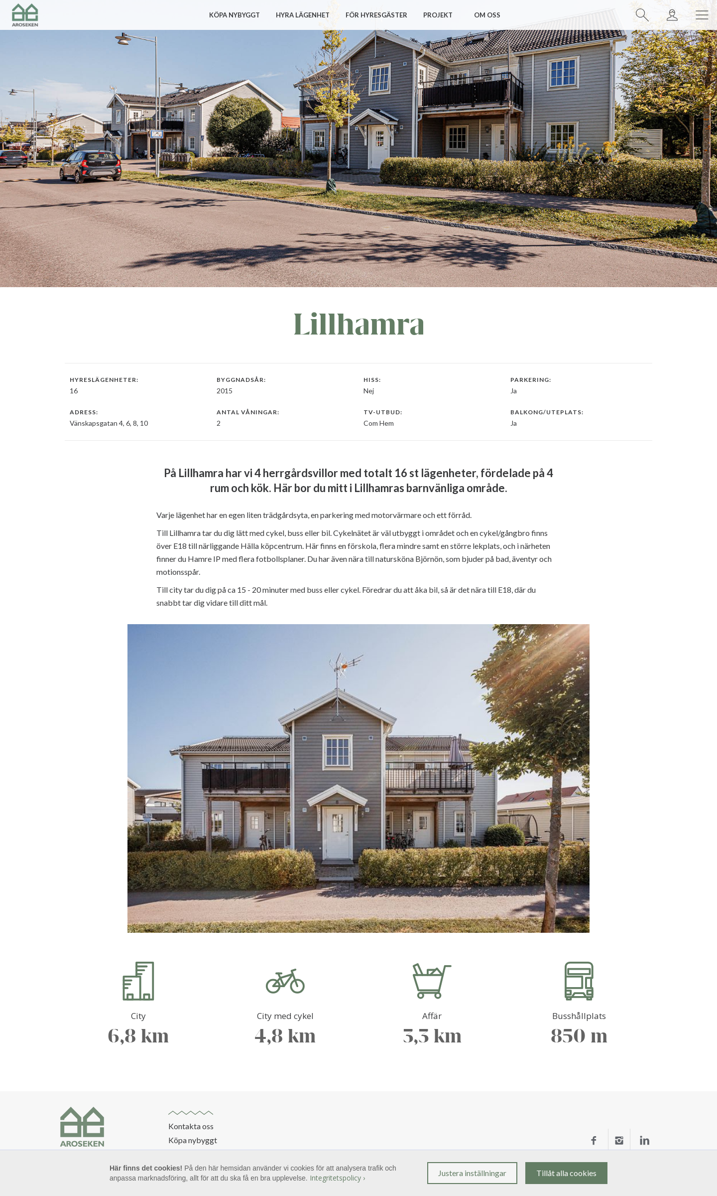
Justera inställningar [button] (472, 1173)
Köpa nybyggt (192, 1140)
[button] (238, 15)
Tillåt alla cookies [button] (566, 1173)
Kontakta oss (191, 1126)
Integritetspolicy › (337, 1178)
